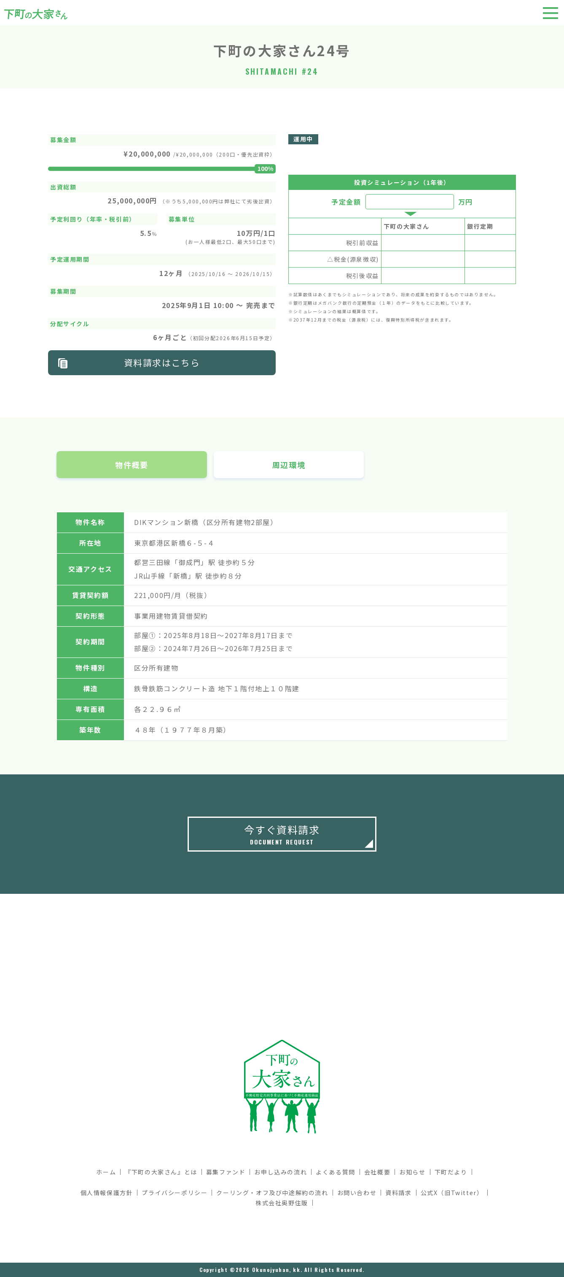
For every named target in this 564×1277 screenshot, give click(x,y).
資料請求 (398, 1192)
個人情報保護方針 (107, 1192)
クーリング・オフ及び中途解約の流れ (272, 1192)
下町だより (451, 1172)
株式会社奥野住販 (281, 1203)
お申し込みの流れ (280, 1172)
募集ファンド (226, 1172)
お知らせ (412, 1172)
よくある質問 (335, 1172)
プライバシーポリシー (174, 1192)
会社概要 (377, 1172)
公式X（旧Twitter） (452, 1192)
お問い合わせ (357, 1192)
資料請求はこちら (162, 362)
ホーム (106, 1172)
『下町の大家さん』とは (161, 1172)
